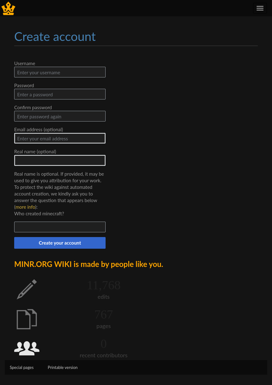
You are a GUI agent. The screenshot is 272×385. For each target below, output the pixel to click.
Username (24, 63)
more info (25, 207)
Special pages (22, 367)
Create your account (60, 243)
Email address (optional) (38, 129)
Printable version (63, 367)
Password (24, 85)
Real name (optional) (35, 151)
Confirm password (33, 107)
